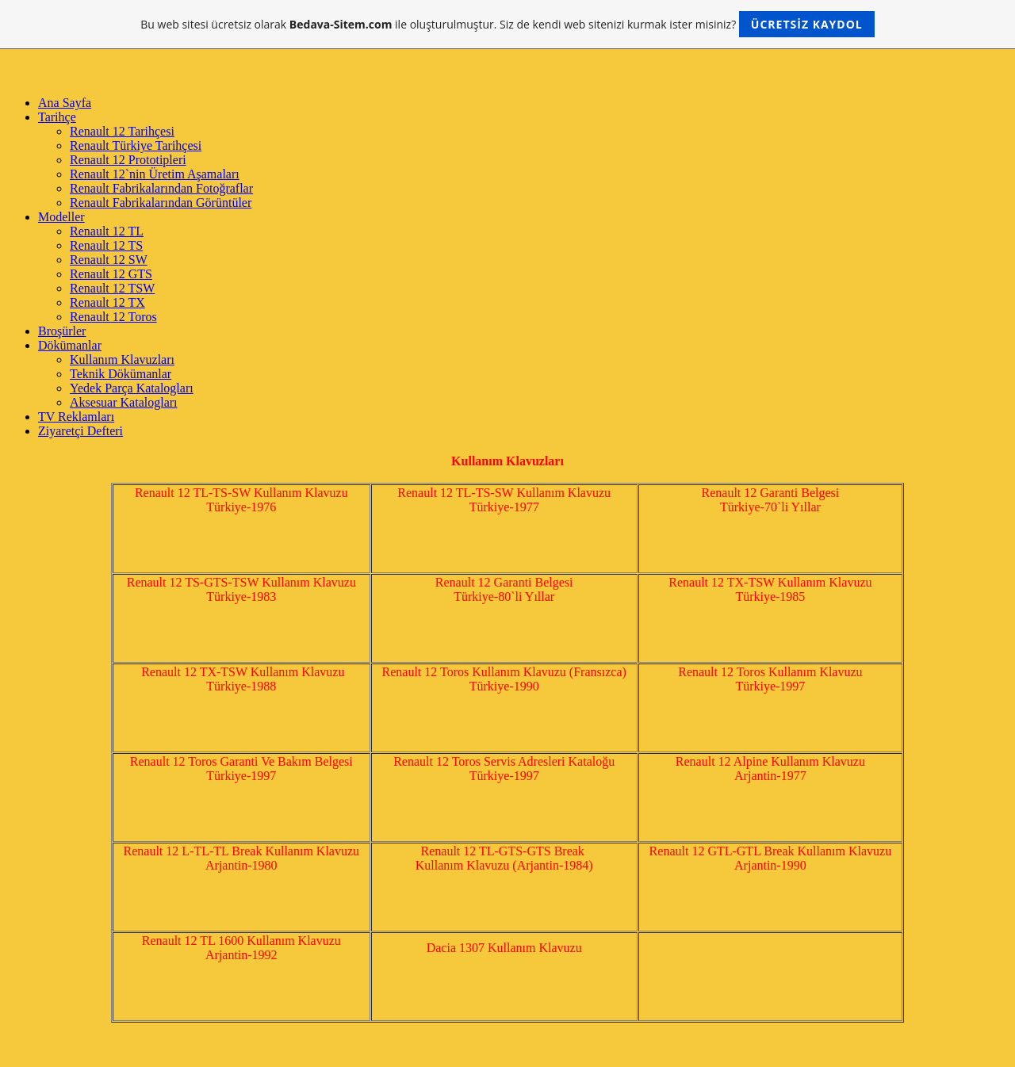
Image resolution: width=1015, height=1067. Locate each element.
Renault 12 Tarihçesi (122, 131)
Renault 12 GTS (111, 274)
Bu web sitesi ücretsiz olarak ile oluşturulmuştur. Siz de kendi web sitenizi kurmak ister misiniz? (507, 24)
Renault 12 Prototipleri (128, 159)
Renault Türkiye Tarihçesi (135, 145)
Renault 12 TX (107, 302)
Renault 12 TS (106, 245)
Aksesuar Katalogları (124, 402)
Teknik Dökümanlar (120, 374)
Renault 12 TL (107, 231)
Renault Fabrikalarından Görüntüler (160, 202)
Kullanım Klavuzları (122, 359)
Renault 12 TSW (112, 288)
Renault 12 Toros (113, 316)
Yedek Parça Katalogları (131, 388)
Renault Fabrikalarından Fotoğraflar (161, 188)
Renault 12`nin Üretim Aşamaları (154, 174)
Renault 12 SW (108, 259)
